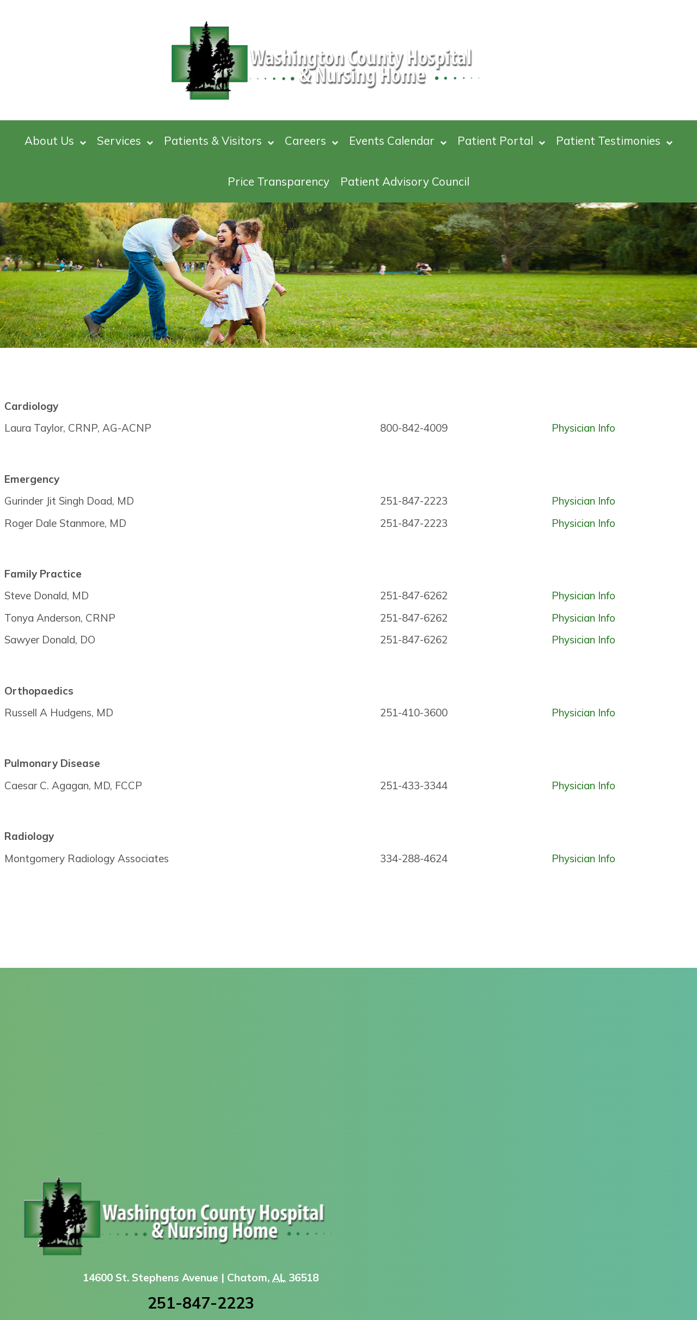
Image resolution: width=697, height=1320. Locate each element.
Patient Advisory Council (404, 181)
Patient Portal (501, 140)
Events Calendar (398, 140)
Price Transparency (278, 181)
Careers (311, 140)
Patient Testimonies (614, 140)
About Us (55, 140)
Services (125, 140)
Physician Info (583, 427)
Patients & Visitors (219, 140)
